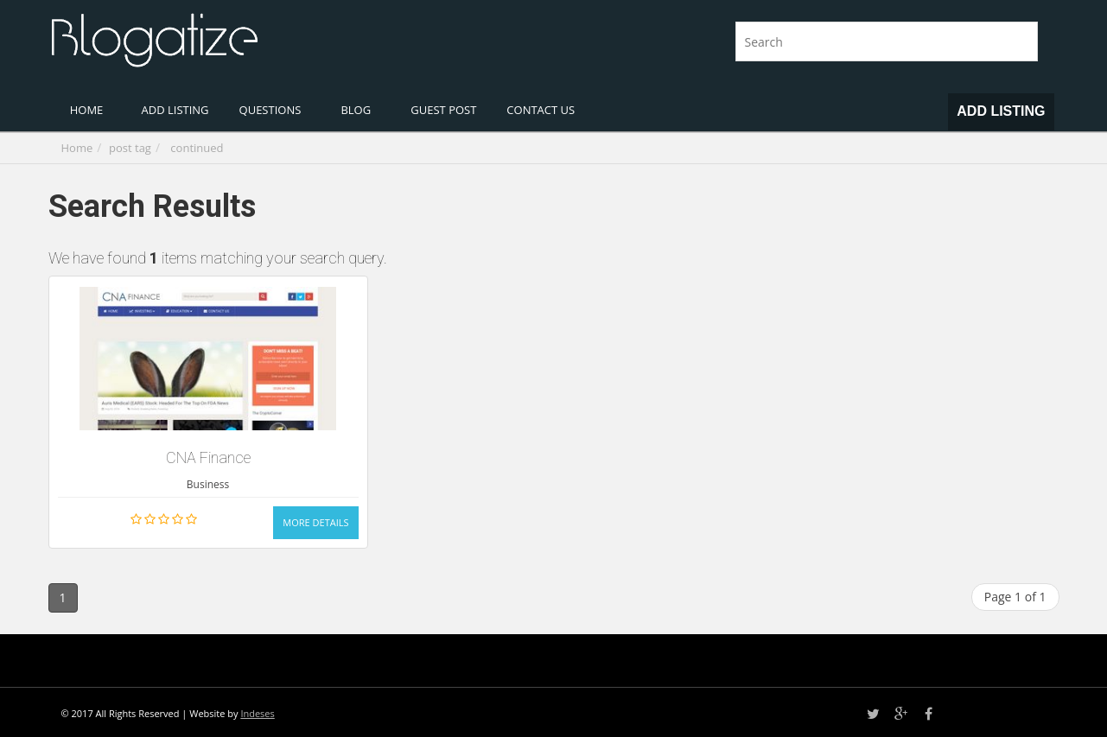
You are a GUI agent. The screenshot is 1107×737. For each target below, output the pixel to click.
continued (196, 148)
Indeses (257, 713)
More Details (315, 522)
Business (208, 484)
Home (77, 148)
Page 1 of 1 (1015, 596)
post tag (130, 148)
